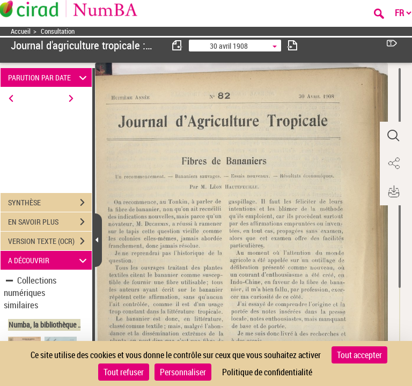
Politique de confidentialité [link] (267, 372)
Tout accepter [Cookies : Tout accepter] (359, 355)
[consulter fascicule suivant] (292, 45)
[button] (393, 136)
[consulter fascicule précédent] (177, 45)
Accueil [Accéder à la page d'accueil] (21, 31)
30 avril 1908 (229, 46)
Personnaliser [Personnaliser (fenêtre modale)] (183, 372)
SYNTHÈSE (50, 202)
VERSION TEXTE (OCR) (50, 241)
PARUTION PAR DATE (49, 77)
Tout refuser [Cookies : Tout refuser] (124, 372)
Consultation (58, 31)
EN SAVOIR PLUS (50, 221)
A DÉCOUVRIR (49, 260)
